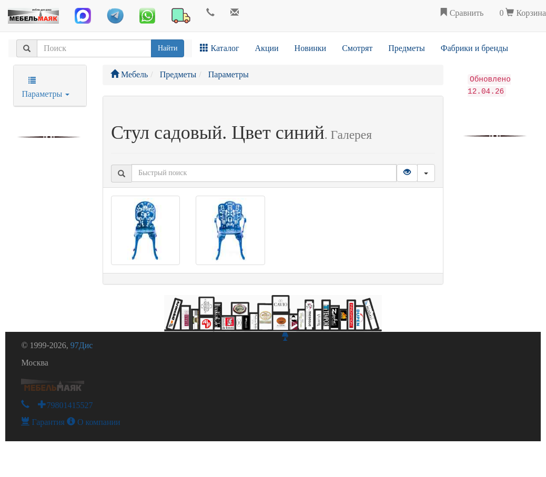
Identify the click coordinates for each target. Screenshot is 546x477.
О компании (93, 422)
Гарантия (43, 422)
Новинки (311, 48)
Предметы (406, 48)
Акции (267, 48)
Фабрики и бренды (474, 48)
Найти (167, 48)
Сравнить (461, 12)
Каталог (219, 48)
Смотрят (357, 48)
